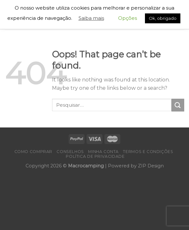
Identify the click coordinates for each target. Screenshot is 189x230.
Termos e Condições (148, 151)
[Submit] (177, 105)
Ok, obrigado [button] (163, 18)
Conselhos (70, 151)
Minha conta (103, 151)
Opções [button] (127, 18)
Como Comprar (33, 151)
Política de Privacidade (95, 156)
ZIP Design (151, 166)
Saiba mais (91, 18)
